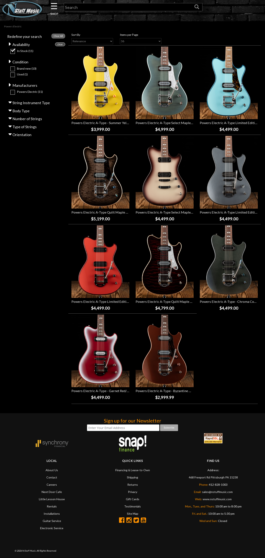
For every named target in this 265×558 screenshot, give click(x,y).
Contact (51, 477)
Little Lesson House (52, 499)
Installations (52, 513)
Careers (52, 484)
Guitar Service (52, 521)
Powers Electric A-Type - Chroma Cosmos (231, 302)
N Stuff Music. (29, 551)
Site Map (132, 513)
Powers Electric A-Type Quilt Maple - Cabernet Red (174, 302)
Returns (132, 484)
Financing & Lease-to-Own (132, 470)
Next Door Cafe (52, 492)
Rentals (52, 506)
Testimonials (132, 506)
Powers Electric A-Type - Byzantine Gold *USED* (172, 391)
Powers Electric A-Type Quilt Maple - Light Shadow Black (114, 212)
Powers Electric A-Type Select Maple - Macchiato (172, 212)
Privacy (132, 492)
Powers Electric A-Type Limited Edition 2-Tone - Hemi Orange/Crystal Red (126, 302)
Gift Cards (132, 499)
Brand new (26, 68)
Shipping (132, 477)
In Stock (25, 51)
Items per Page (129, 35)
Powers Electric (30, 92)
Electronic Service (51, 528)
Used (22, 74)
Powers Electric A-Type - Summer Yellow (101, 123)
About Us (52, 470)
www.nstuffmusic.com (217, 499)
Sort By (75, 35)
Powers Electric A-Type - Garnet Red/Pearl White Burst (112, 391)
